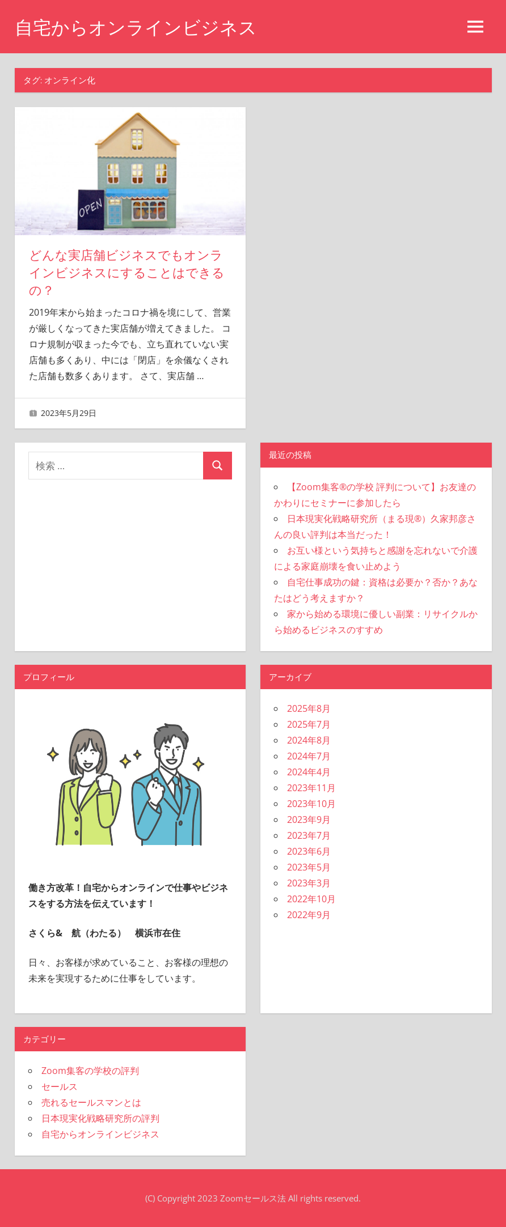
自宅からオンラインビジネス (136, 27)
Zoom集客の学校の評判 (90, 1070)
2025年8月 (309, 708)
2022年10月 (311, 899)
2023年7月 (309, 835)
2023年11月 (311, 788)
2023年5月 (309, 867)
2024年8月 (309, 740)
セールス (59, 1086)
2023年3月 (309, 883)
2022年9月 (309, 914)
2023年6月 (309, 851)
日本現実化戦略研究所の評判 (100, 1118)
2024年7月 (309, 756)
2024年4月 (309, 772)
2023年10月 (311, 803)
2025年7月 (309, 724)
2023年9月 (309, 819)
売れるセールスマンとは (91, 1102)
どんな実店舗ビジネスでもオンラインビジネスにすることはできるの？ (127, 273)
